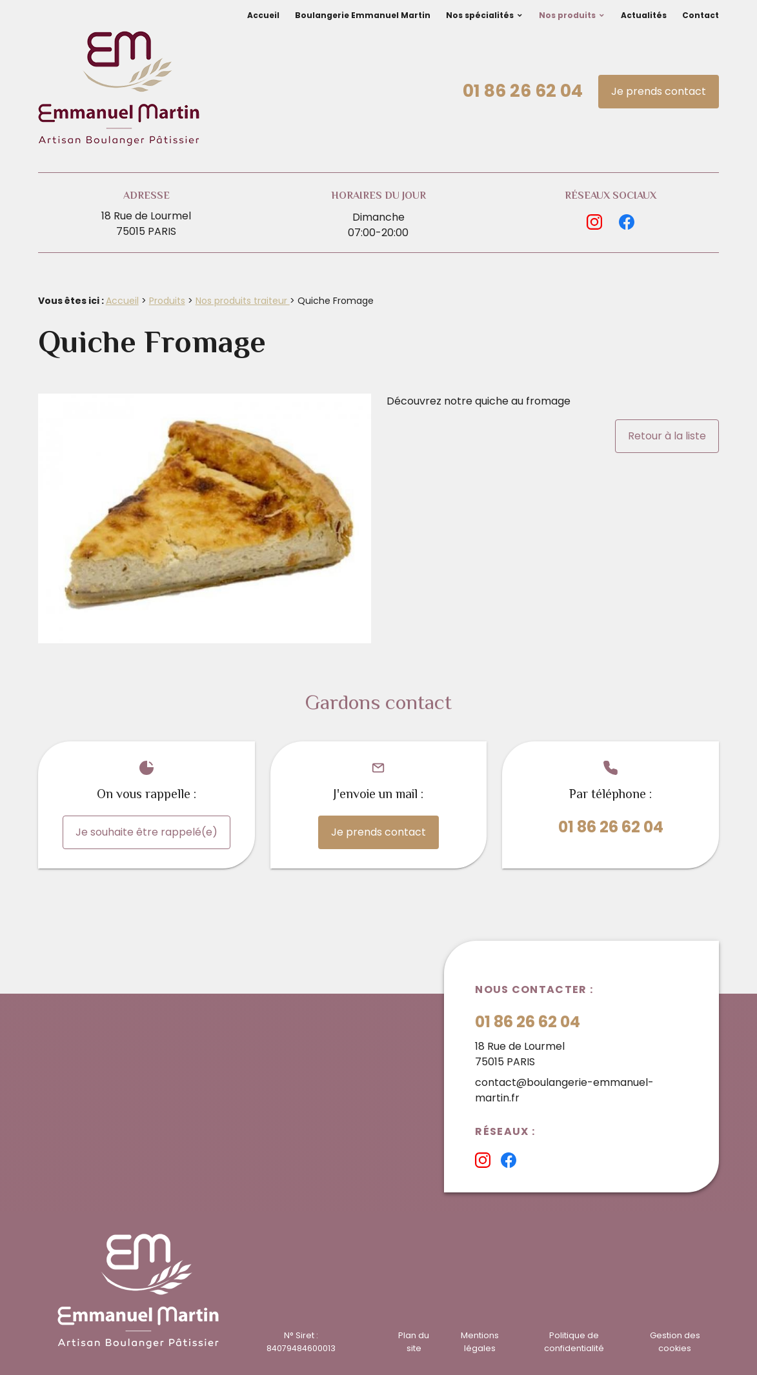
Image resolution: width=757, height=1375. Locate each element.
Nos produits (567, 15)
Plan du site (413, 1341)
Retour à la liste (667, 435)
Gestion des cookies (675, 1341)
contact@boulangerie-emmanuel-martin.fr (564, 1090)
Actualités (644, 15)
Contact (700, 15)
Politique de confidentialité (574, 1341)
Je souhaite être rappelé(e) (146, 832)
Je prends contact (658, 91)
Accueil (263, 15)
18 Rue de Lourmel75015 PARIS (146, 223)
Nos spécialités (480, 15)
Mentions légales (480, 1341)
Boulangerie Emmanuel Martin (362, 15)
